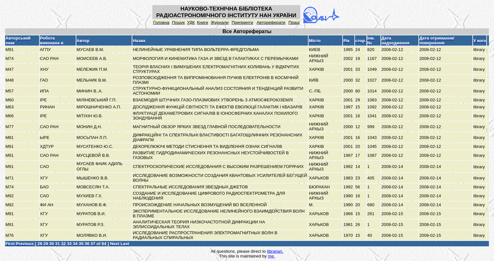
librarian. (275, 251)
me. (271, 256)
